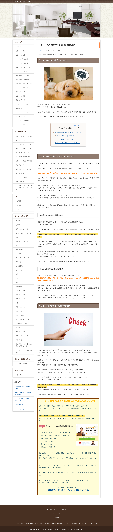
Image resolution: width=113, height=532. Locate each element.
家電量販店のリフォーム (23, 75)
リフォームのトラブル (22, 55)
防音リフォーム (20, 299)
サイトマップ (56, 513)
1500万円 (19, 209)
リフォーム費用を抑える (23, 88)
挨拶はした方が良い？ (22, 152)
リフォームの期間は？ (22, 120)
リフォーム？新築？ (22, 177)
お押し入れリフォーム (22, 319)
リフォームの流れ (21, 51)
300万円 (18, 201)
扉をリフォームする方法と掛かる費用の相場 (24, 345)
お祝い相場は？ (20, 181)
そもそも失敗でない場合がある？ (66, 139)
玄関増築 (18, 262)
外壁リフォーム (20, 294)
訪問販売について (21, 108)
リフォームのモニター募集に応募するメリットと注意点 (24, 187)
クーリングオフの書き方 (23, 59)
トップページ (40, 50)
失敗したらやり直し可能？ (24, 136)
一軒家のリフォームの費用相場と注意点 (24, 351)
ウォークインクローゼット (24, 258)
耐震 (17, 282)
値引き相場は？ (20, 173)
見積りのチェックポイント (24, 83)
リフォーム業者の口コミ (23, 363)
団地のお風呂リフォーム (23, 233)
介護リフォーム (20, 278)
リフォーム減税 (20, 96)
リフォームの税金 (21, 124)
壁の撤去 (18, 253)
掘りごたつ (19, 237)
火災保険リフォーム (22, 165)
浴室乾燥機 (19, 249)
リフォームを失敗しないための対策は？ (67, 143)
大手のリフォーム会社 (22, 104)
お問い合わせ (20, 375)
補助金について (20, 92)
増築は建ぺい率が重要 (22, 79)
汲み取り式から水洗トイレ (24, 241)
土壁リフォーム (20, 331)
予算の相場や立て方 (22, 100)
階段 (17, 274)
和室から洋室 (20, 315)
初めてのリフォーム (22, 47)
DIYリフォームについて (23, 67)
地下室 (18, 225)
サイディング (20, 270)
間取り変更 (19, 340)
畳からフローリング (22, 336)
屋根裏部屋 (19, 266)
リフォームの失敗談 (22, 63)
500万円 (18, 205)
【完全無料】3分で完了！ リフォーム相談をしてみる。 (68, 490)
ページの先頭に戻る (93, 502)
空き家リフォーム (21, 290)
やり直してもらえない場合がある (66, 136)
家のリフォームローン (22, 140)
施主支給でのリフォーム (23, 169)
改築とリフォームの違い (23, 148)
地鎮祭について (20, 116)
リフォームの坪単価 (22, 112)
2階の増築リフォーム (22, 323)
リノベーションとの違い (23, 144)
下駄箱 (18, 327)
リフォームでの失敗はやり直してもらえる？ (69, 132)
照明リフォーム (20, 307)
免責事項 (63, 509)
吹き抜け (18, 221)
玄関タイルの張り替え (22, 229)
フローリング (20, 311)
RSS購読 (56, 517)
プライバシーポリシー (53, 509)
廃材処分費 (19, 286)
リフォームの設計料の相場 (24, 161)
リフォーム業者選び (22, 71)
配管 (17, 303)
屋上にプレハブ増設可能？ (24, 157)
